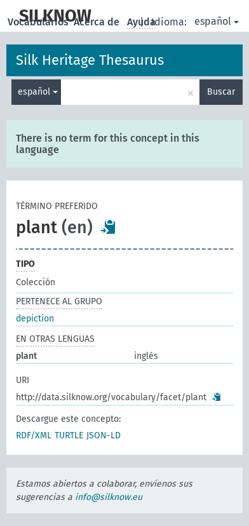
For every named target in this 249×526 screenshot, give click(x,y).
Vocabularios (39, 22)
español (216, 21)
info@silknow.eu (108, 497)
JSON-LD (103, 435)
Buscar (221, 91)
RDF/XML (33, 435)
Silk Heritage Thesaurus (90, 60)
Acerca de (98, 22)
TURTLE (69, 435)
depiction (35, 318)
